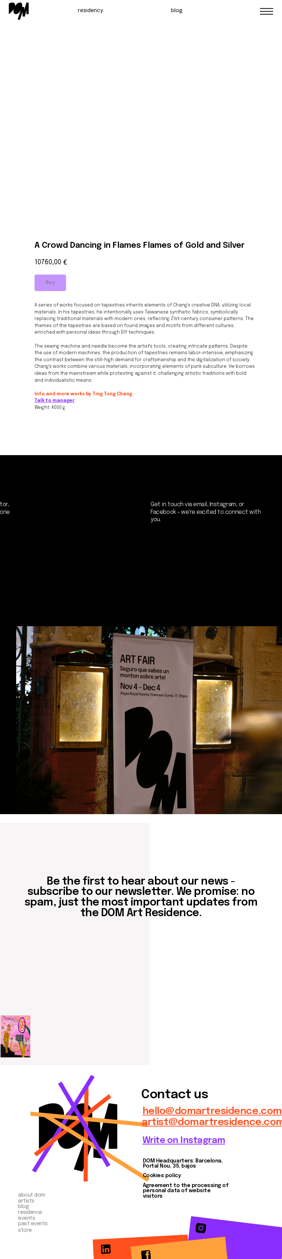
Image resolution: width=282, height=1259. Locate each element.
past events (33, 1223)
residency (90, 10)
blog (176, 10)
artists (26, 1201)
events (26, 1218)
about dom (31, 1195)
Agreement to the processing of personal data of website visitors (186, 1191)
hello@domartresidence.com (212, 1111)
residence (30, 1212)
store (25, 1230)
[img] (19, 11)
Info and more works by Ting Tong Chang (83, 394)
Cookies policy (162, 1175)
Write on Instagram (183, 1140)
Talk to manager (55, 401)
